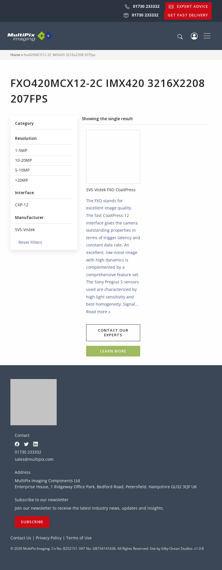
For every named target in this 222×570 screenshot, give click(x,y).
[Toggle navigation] (207, 36)
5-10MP (22, 170)
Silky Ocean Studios (177, 548)
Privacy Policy (49, 538)
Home (15, 54)
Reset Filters (28, 242)
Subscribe (32, 521)
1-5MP (21, 150)
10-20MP (23, 160)
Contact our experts (113, 332)
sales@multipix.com (34, 459)
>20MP (21, 180)
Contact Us (20, 538)
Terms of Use (79, 538)
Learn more (113, 351)
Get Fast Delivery (188, 15)
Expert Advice (188, 6)
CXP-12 (21, 204)
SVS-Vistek (25, 229)
